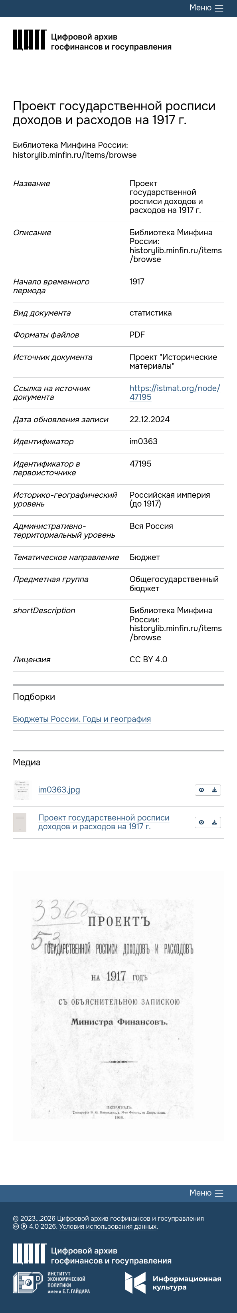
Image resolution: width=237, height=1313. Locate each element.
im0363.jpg (59, 790)
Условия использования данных (107, 1226)
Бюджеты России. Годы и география (82, 719)
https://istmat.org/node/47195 (175, 393)
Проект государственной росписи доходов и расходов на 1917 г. (104, 822)
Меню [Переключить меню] (207, 8)
